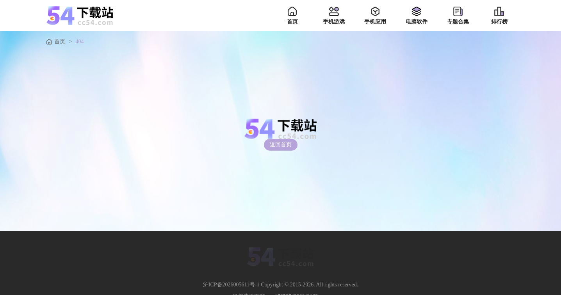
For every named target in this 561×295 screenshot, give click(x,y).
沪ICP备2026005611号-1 (231, 285)
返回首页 (281, 145)
